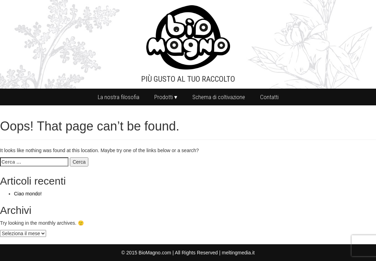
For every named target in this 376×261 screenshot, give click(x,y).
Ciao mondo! (28, 193)
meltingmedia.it (238, 252)
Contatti (269, 97)
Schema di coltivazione (218, 97)
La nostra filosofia (118, 97)
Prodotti (163, 97)
